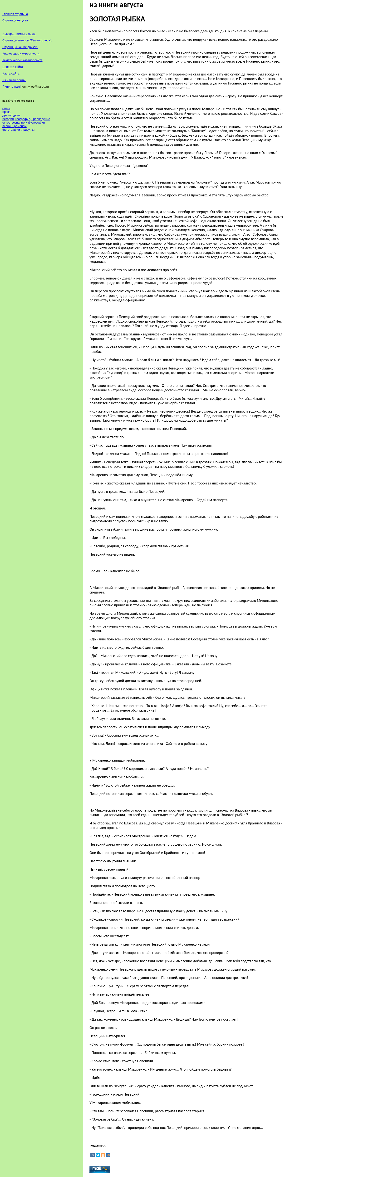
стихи (6, 108)
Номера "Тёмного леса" (19, 33)
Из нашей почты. (14, 80)
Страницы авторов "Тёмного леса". (27, 40)
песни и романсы (14, 126)
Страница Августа (15, 20)
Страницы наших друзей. (20, 47)
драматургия (11, 115)
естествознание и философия (23, 122)
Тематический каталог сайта (22, 60)
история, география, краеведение (26, 119)
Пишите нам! (11, 86)
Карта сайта (10, 73)
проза (6, 112)
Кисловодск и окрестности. (21, 53)
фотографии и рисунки (18, 129)
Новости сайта (12, 67)
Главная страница (15, 14)
